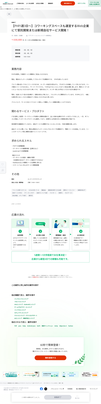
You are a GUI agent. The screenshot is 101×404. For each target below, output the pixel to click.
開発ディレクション (47, 326)
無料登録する (50, 358)
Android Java (31, 326)
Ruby (24, 326)
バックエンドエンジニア (21, 299)
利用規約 (70, 389)
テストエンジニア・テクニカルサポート (25, 315)
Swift (38, 326)
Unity (56, 326)
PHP (15, 326)
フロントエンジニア (20, 301)
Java (19, 326)
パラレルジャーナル (56, 389)
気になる (77, 398)
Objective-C (63, 326)
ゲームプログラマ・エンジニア (23, 307)
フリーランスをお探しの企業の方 (94, 3)
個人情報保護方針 (81, 389)
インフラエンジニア (20, 310)
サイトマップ (93, 389)
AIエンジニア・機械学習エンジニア (24, 318)
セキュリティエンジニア (21, 313)
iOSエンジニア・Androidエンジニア (24, 304)
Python (70, 326)
